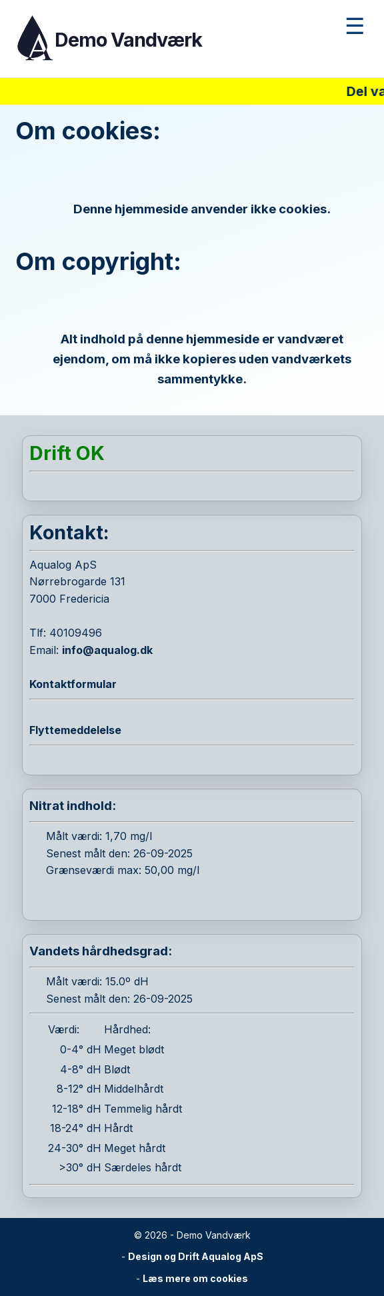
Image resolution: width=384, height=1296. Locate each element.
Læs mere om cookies (195, 1278)
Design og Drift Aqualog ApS (195, 1256)
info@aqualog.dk (107, 650)
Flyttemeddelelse (75, 730)
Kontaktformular (73, 684)
